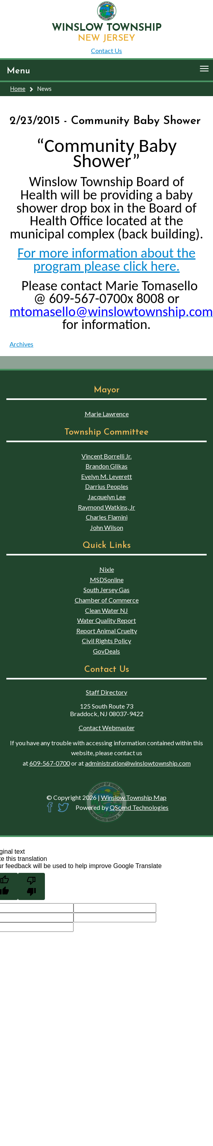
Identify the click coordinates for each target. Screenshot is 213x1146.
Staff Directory (106, 692)
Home (17, 88)
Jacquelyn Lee (107, 496)
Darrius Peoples (106, 486)
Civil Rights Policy (106, 640)
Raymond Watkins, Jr (106, 507)
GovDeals (106, 651)
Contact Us (106, 50)
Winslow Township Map (134, 797)
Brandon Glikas (106, 466)
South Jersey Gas (106, 589)
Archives (21, 344)
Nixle (106, 569)
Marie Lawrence (107, 413)
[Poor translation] (31, 886)
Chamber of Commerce (107, 600)
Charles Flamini (107, 517)
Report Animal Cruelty (106, 630)
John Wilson (106, 527)
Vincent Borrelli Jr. (106, 456)
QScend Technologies (139, 807)
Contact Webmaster (107, 727)
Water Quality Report (106, 620)
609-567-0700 (49, 763)
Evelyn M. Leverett (106, 476)
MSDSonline (107, 579)
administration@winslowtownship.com (138, 763)
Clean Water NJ (106, 610)
